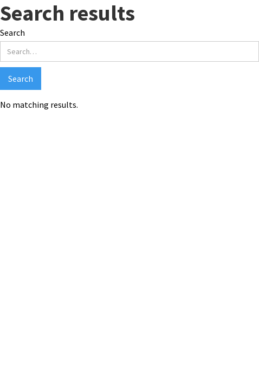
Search (12, 32)
